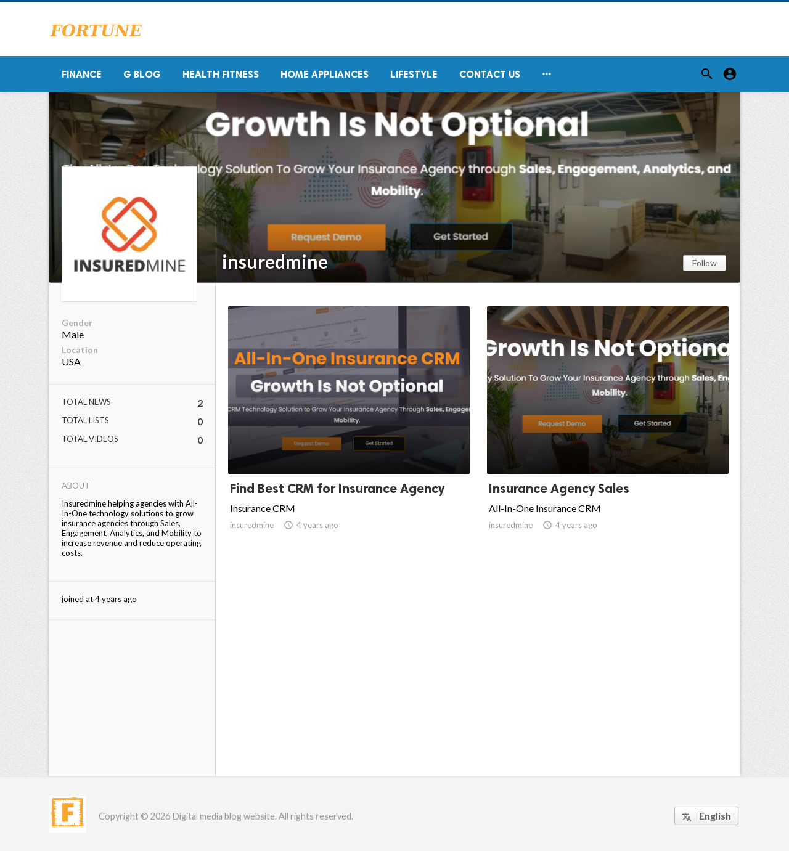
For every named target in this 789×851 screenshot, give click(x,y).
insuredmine (275, 261)
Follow (704, 263)
